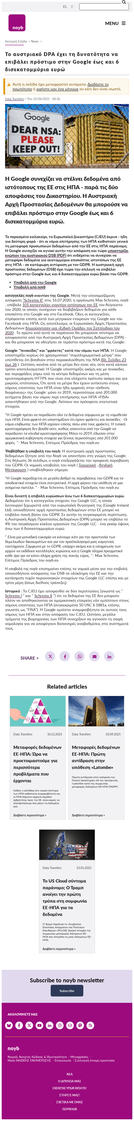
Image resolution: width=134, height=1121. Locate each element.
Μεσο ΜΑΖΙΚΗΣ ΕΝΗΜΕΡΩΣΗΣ (29, 1060)
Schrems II (43, 595)
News (35, 41)
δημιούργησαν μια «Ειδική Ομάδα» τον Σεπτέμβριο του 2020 (62, 330)
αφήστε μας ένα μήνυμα (57, 88)
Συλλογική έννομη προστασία (94, 1060)
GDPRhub (69, 1109)
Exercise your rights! (70, 1088)
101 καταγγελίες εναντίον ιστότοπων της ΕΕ (60, 304)
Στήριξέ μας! (69, 1095)
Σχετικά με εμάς (69, 1102)
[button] (50, 656)
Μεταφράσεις (79, 1057)
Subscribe (67, 991)
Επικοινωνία (63, 1060)
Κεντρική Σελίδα (16, 41)
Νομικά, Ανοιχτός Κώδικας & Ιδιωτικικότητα (37, 1057)
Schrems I (13, 595)
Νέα (70, 1074)
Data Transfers (14, 99)
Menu (112, 23)
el (65, 6)
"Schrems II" (33, 300)
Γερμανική (87, 465)
